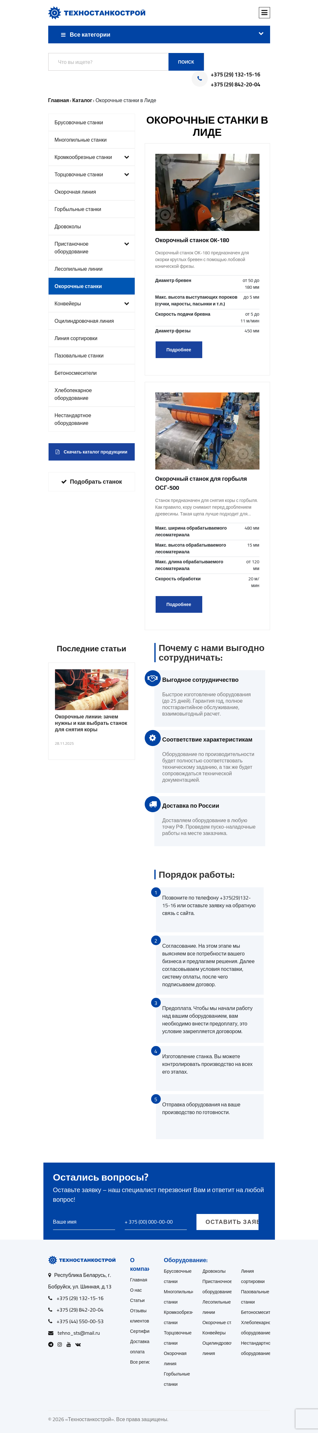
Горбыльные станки (78, 209)
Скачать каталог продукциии (91, 452)
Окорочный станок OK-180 (192, 240)
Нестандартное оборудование (73, 419)
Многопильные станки (81, 140)
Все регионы (143, 1362)
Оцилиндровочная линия (84, 321)
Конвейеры (92, 303)
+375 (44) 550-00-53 (80, 1321)
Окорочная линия (75, 192)
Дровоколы (68, 226)
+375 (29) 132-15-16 (235, 75)
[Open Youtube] (70, 1344)
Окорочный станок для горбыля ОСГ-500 (201, 483)
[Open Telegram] (52, 1344)
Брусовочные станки (79, 122)
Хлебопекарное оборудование (73, 394)
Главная (138, 1280)
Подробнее (178, 350)
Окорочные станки (78, 286)
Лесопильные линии (79, 269)
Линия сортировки (76, 338)
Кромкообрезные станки (92, 157)
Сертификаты (144, 1331)
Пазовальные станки (79, 355)
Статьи (137, 1300)
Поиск (186, 62)
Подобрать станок (91, 481)
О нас (136, 1290)
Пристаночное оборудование (92, 247)
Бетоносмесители (76, 373)
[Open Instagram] (61, 1344)
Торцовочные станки (92, 174)
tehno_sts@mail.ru (79, 1333)
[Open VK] (79, 1344)
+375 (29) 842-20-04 (235, 85)
